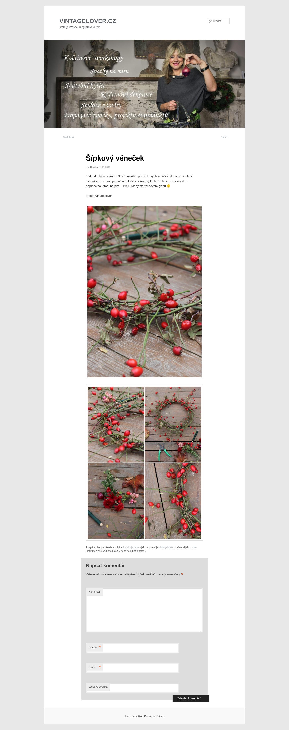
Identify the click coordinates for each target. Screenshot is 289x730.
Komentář (94, 591)
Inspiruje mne (131, 547)
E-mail (95, 667)
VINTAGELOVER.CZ (87, 21)
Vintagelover (166, 547)
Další (225, 137)
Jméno (95, 647)
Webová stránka (98, 686)
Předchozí (66, 137)
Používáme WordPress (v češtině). (144, 716)
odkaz (194, 547)
